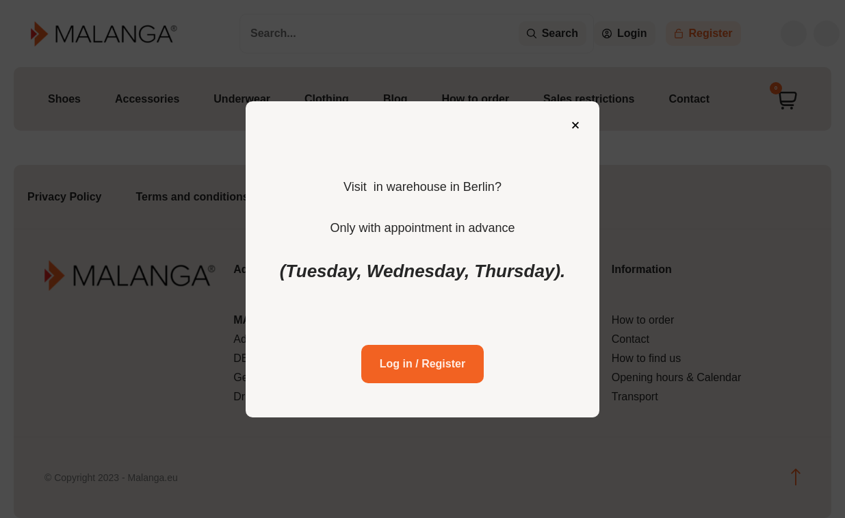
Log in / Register (422, 362)
